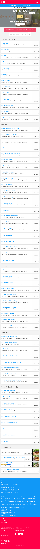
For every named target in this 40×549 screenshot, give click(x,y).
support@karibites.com (7, 542)
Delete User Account (21, 532)
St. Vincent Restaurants (7, 528)
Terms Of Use (4, 535)
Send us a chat (5, 540)
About (2, 532)
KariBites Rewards (20, 530)
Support (3, 537)
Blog (2, 533)
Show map (32, 13)
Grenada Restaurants (6, 527)
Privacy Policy (19, 528)
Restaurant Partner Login (22, 527)
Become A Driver (5, 530)
